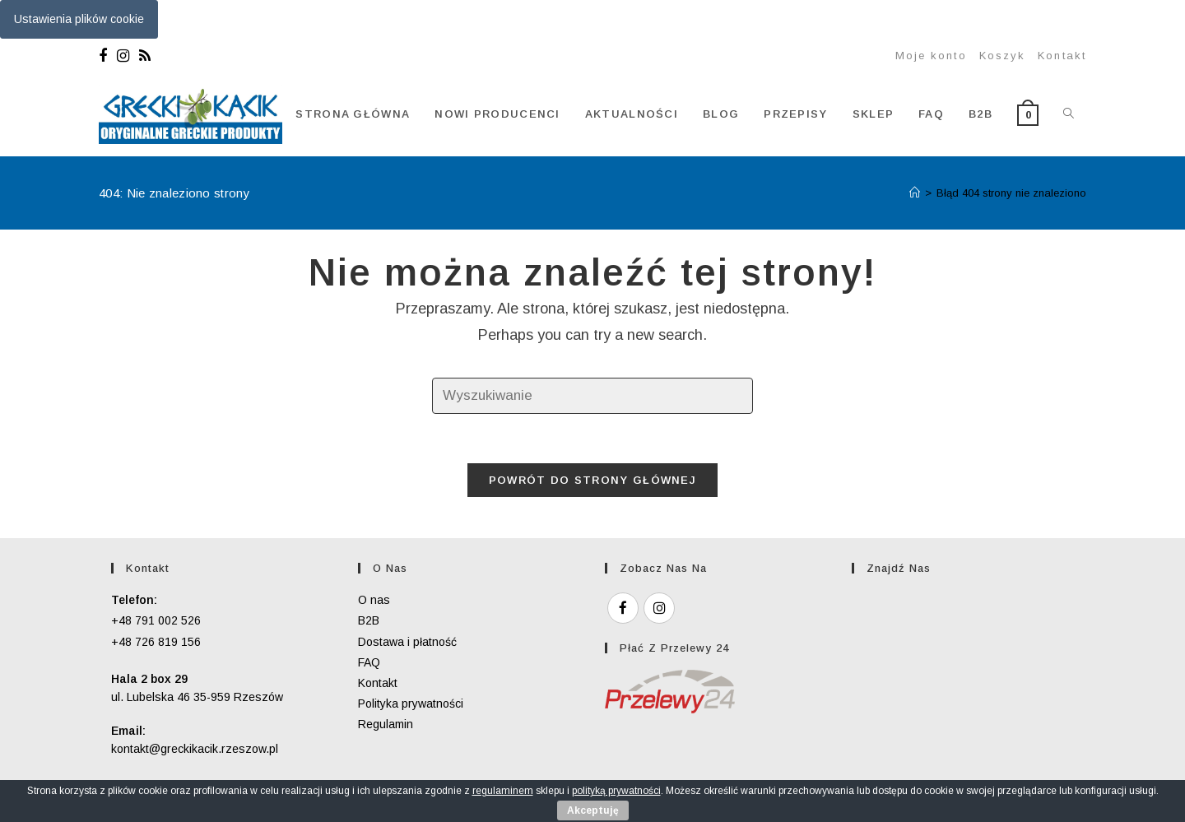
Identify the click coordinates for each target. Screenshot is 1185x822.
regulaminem (502, 790)
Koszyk (1002, 55)
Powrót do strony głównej (592, 480)
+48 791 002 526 (156, 620)
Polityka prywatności (410, 703)
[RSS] (145, 56)
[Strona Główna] (914, 193)
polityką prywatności (616, 790)
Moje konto (931, 55)
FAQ (369, 662)
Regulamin (385, 724)
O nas (374, 599)
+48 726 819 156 (156, 641)
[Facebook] (105, 56)
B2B (368, 620)
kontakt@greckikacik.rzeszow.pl (194, 748)
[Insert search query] (592, 396)
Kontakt (1062, 55)
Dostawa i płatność (407, 641)
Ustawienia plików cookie (79, 19)
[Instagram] (123, 56)
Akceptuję (593, 810)
